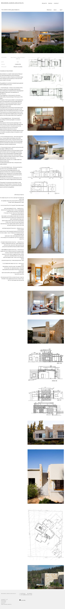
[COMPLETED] (18, 64)
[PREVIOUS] (49, 10)
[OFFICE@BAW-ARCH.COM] (26, 594)
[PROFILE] (50, 3)
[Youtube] (20, 600)
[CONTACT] (56, 3)
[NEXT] (61, 10)
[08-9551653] (23, 593)
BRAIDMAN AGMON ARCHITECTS (12, 3)
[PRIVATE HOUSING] (18, 67)
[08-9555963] (29, 593)
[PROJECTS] (44, 3)
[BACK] (55, 10)
